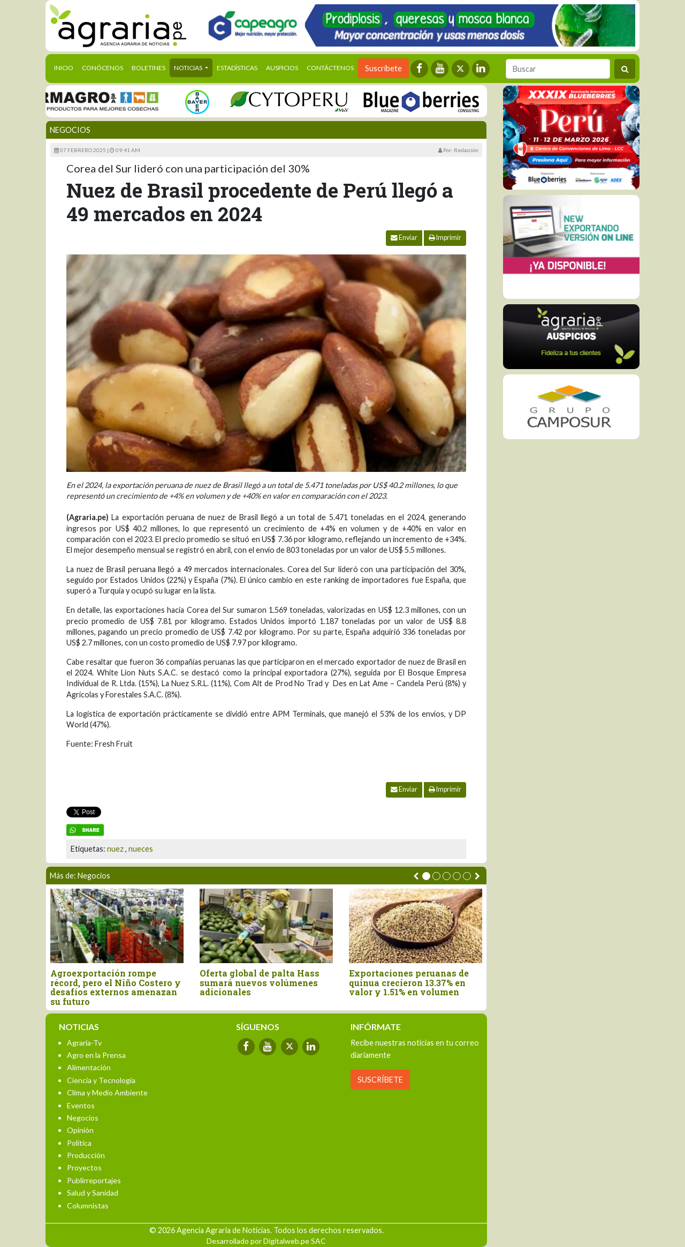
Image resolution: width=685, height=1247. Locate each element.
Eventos (81, 1105)
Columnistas (88, 1205)
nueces (140, 848)
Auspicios (282, 68)
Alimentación (89, 1067)
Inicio (66, 67)
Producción (86, 1155)
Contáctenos (330, 68)
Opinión (80, 1130)
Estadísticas (237, 68)
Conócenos (102, 68)
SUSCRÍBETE (380, 1079)
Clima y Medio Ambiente (107, 1092)
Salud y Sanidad (92, 1192)
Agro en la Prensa (96, 1055)
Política (79, 1142)
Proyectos (84, 1167)
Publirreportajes (94, 1180)
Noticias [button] (188, 68)
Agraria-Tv (84, 1042)
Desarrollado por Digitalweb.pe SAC (266, 1240)
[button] (426, 876)
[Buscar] (558, 69)
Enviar (404, 238)
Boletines (148, 68)
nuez (115, 848)
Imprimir (445, 238)
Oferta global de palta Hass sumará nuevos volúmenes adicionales (259, 982)
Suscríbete (383, 68)
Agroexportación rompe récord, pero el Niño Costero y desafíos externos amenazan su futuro (115, 987)
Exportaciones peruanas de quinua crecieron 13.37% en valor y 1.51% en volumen (409, 982)
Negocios (70, 129)
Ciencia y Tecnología (101, 1080)
